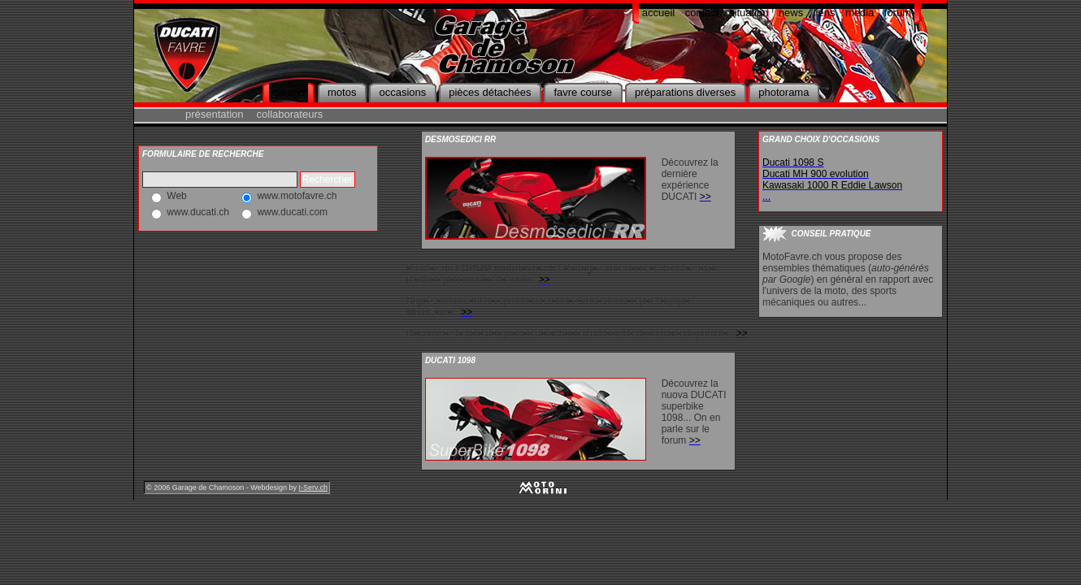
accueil (658, 12)
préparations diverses (685, 92)
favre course (583, 92)
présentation (214, 114)
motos (342, 92)
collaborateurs (290, 114)
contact (702, 12)
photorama (783, 92)
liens (825, 12)
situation (748, 12)
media (859, 12)
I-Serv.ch (313, 487)
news (791, 12)
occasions (402, 92)
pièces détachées (490, 92)
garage (288, 92)
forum (897, 12)
